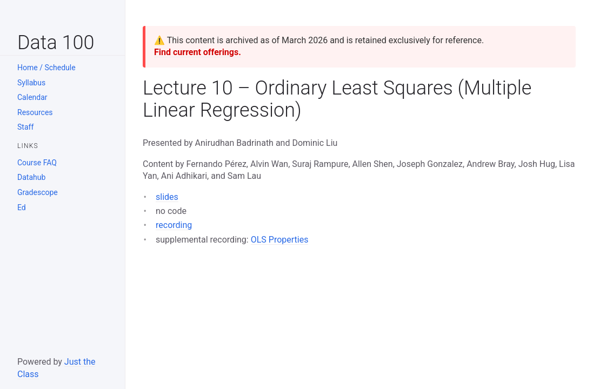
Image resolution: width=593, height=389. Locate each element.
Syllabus (31, 82)
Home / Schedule (46, 67)
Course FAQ (37, 162)
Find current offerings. (197, 52)
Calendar (32, 97)
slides (167, 197)
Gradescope (37, 192)
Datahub (31, 177)
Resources (35, 112)
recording (174, 225)
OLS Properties (280, 239)
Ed (21, 207)
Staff (25, 127)
